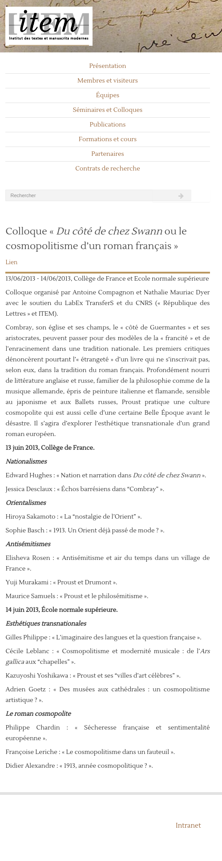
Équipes (108, 95)
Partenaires (107, 154)
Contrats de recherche (107, 169)
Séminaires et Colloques (108, 110)
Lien (11, 262)
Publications (108, 125)
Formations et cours (108, 139)
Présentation (107, 66)
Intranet (188, 825)
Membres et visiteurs (107, 81)
